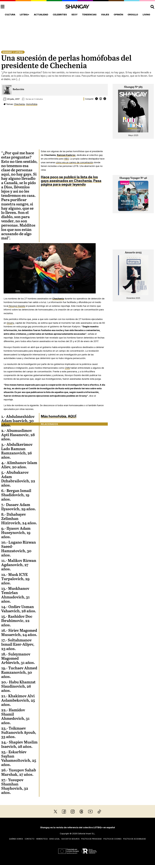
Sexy (74, 14)
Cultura (10, 14)
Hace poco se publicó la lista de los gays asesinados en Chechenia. (69, 179)
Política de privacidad (91, 839)
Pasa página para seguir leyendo (71, 183)
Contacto (29, 839)
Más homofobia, (54, 416)
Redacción (18, 89)
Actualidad (41, 14)
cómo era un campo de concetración (74, 162)
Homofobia (31, 104)
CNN (67, 367)
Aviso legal (54, 839)
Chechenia (19, 104)
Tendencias (89, 14)
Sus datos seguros (70, 839)
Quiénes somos (16, 839)
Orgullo (133, 14)
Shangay (7, 52)
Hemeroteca (42, 839)
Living (146, 14)
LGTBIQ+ (24, 14)
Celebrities (60, 14)
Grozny (10, 323)
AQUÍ (72, 416)
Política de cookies (112, 839)
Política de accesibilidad (134, 839)
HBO (66, 158)
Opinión (118, 14)
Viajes (105, 14)
